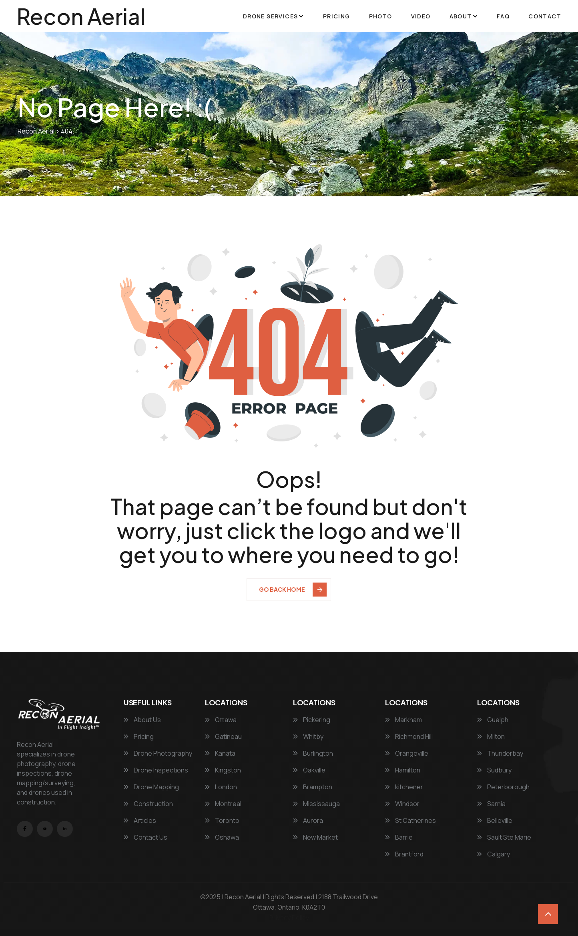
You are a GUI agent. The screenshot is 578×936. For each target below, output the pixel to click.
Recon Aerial (81, 16)
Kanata (220, 753)
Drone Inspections (156, 770)
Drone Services (270, 16)
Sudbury (494, 770)
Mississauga (316, 803)
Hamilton (402, 770)
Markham (403, 719)
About (461, 16)
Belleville (494, 820)
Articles (140, 820)
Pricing (336, 16)
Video (421, 16)
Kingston (223, 770)
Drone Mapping (151, 786)
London (221, 786)
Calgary (493, 854)
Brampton (312, 786)
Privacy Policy (289, 917)
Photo (380, 16)
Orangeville (406, 753)
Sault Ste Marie (504, 837)
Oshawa (222, 837)
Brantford (404, 854)
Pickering (311, 719)
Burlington (313, 753)
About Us (142, 719)
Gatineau (223, 736)
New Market (315, 837)
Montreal (223, 803)
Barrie (399, 837)
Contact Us (145, 837)
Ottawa (221, 719)
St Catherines (410, 820)
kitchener (404, 786)
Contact (544, 16)
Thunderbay (500, 753)
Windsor (402, 803)
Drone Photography (158, 753)
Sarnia (491, 803)
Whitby (308, 736)
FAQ (503, 16)
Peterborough (503, 786)
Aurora (308, 820)
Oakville (309, 770)
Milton (491, 736)
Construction (148, 803)
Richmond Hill (409, 736)
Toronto (222, 820)
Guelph (492, 719)
